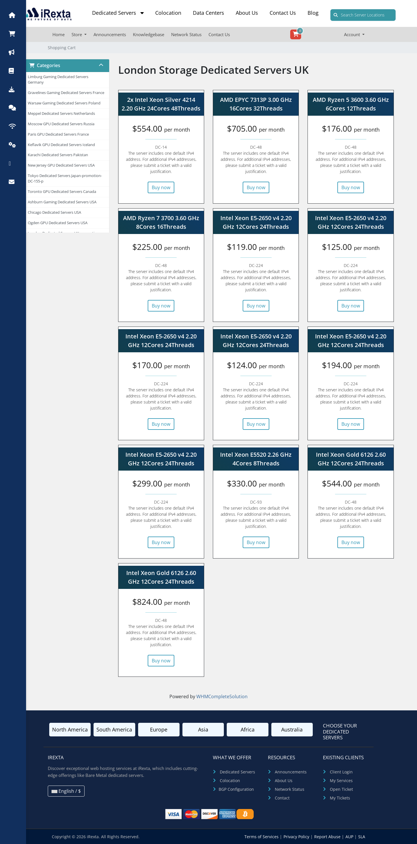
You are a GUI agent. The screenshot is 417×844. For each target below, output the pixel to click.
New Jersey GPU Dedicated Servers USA (61, 165)
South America (114, 729)
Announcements (110, 34)
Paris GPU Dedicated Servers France (58, 134)
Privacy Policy (297, 836)
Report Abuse (328, 836)
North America (70, 729)
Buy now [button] (161, 187)
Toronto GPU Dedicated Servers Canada (62, 191)
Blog (313, 12)
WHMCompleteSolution (222, 696)
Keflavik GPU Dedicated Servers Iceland (61, 144)
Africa (248, 729)
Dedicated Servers (118, 12)
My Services (341, 780)
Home (58, 34)
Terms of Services (262, 836)
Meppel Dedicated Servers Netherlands (61, 113)
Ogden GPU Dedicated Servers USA (57, 222)
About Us (247, 12)
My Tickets (340, 798)
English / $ (66, 791)
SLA (361, 836)
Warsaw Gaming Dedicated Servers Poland (64, 103)
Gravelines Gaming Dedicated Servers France (66, 92)
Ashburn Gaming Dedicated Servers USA (62, 202)
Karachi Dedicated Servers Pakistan (58, 154)
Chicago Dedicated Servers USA (54, 212)
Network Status (186, 34)
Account (352, 34)
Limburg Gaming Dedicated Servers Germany (58, 79)
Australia (292, 729)
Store (77, 34)
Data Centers (208, 12)
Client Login (341, 772)
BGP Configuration (236, 789)
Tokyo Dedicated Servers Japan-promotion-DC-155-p (65, 178)
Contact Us (283, 12)
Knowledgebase (148, 34)
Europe (158, 729)
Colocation (168, 12)
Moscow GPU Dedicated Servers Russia (61, 123)
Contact (282, 798)
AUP (349, 836)
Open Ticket (341, 789)
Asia (203, 729)
